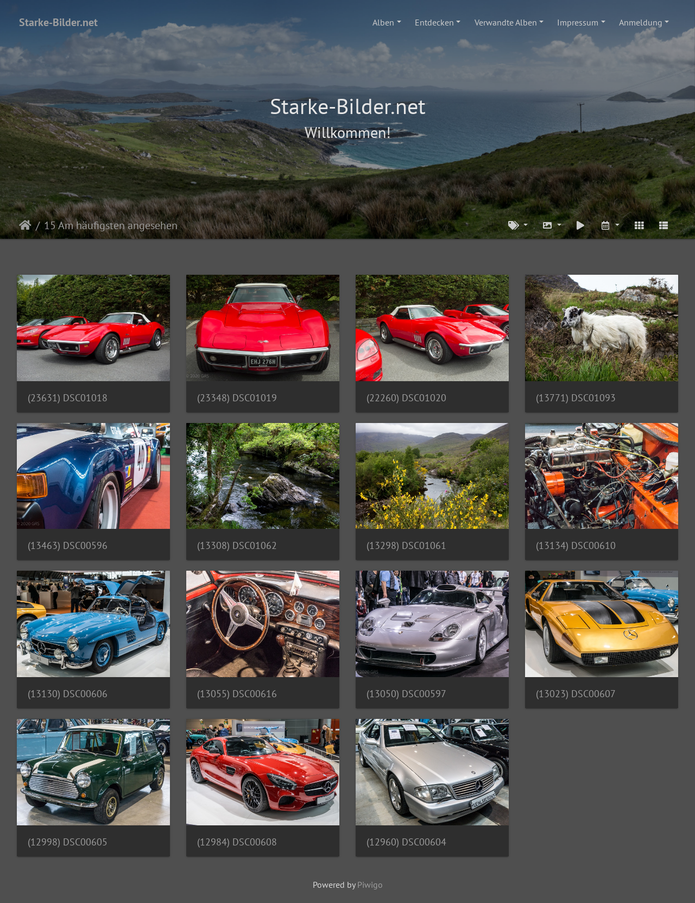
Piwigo (370, 884)
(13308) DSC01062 (237, 545)
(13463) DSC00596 (68, 545)
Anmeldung (640, 22)
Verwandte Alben (506, 22)
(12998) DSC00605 (68, 842)
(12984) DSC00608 (237, 842)
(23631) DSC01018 (68, 397)
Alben (383, 22)
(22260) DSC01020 (406, 397)
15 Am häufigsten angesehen (111, 225)
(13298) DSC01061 (406, 545)
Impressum (577, 22)
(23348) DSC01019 (237, 397)
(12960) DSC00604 (406, 842)
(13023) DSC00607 (576, 693)
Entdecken (434, 22)
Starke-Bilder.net (58, 22)
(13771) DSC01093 (576, 397)
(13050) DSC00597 (406, 693)
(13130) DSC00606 (68, 693)
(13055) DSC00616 (237, 693)
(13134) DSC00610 (576, 545)
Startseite (25, 225)
